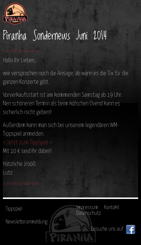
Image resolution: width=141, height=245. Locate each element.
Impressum (87, 207)
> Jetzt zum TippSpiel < (27, 142)
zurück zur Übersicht (22, 51)
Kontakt (111, 207)
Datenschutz (88, 213)
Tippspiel (14, 209)
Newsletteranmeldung (26, 222)
